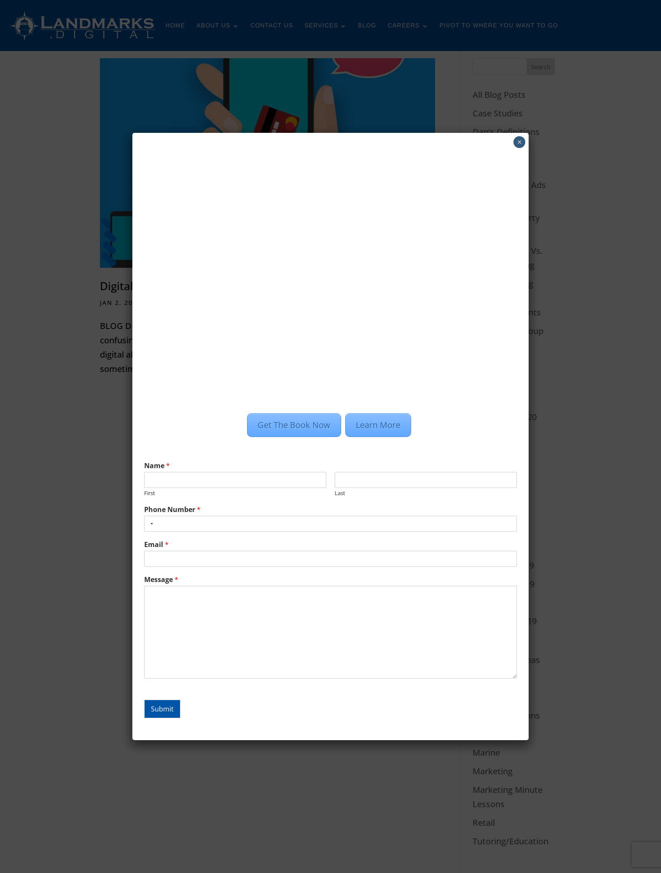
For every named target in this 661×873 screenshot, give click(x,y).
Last (340, 493)
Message (161, 579)
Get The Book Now (294, 425)
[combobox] (150, 523)
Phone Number (172, 509)
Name (157, 465)
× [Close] (519, 142)
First (149, 493)
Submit (162, 709)
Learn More (378, 425)
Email (156, 544)
